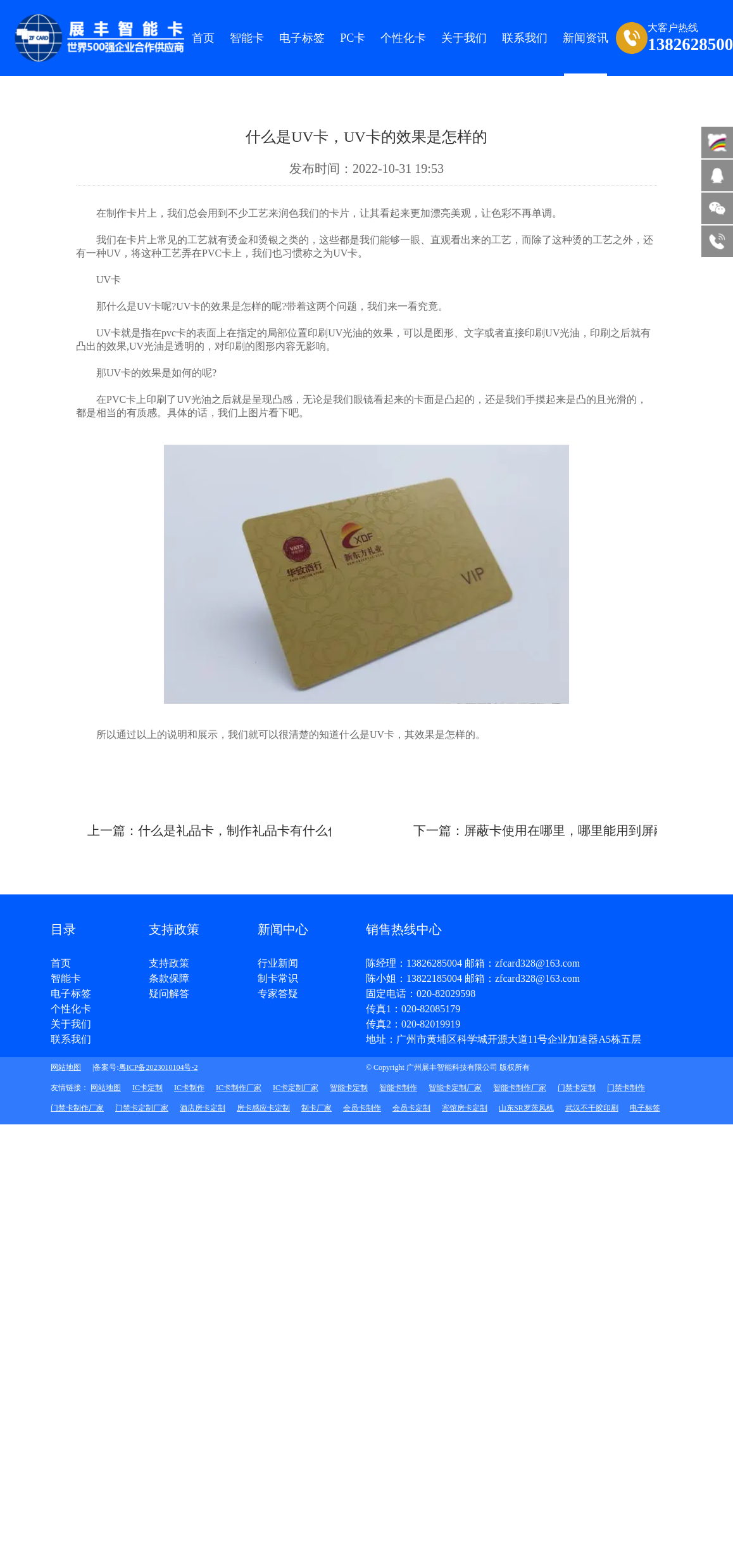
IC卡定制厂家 (295, 1087)
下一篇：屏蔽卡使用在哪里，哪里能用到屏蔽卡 (546, 830)
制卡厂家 (316, 1107)
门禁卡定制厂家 (141, 1107)
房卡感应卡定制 (263, 1107)
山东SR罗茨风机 (526, 1107)
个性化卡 (403, 38)
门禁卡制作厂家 (77, 1107)
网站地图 (66, 1067)
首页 (203, 38)
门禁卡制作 (626, 1087)
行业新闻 (278, 963)
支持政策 (169, 963)
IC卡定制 (147, 1087)
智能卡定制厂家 (455, 1087)
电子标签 (302, 38)
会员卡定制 (411, 1107)
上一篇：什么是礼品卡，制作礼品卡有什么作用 (220, 830)
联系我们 (71, 1039)
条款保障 (169, 979)
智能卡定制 (349, 1087)
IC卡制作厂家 (238, 1087)
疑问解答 (169, 994)
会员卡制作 (362, 1107)
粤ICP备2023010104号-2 (158, 1067)
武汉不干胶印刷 (591, 1107)
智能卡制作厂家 (519, 1087)
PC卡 (352, 38)
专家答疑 (278, 994)
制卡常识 (278, 979)
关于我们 (71, 1024)
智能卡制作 (398, 1087)
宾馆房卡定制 (464, 1107)
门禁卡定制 (577, 1087)
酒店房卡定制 (202, 1107)
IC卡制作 (189, 1087)
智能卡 (247, 38)
